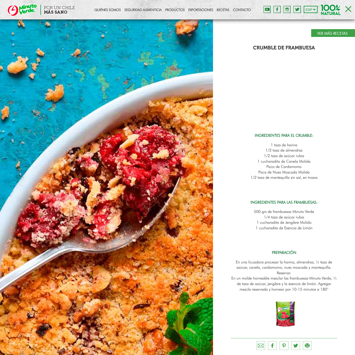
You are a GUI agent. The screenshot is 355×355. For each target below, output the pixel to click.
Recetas (223, 10)
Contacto (242, 10)
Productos (175, 10)
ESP (309, 10)
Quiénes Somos (107, 10)
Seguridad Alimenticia (142, 10)
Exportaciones (200, 10)
